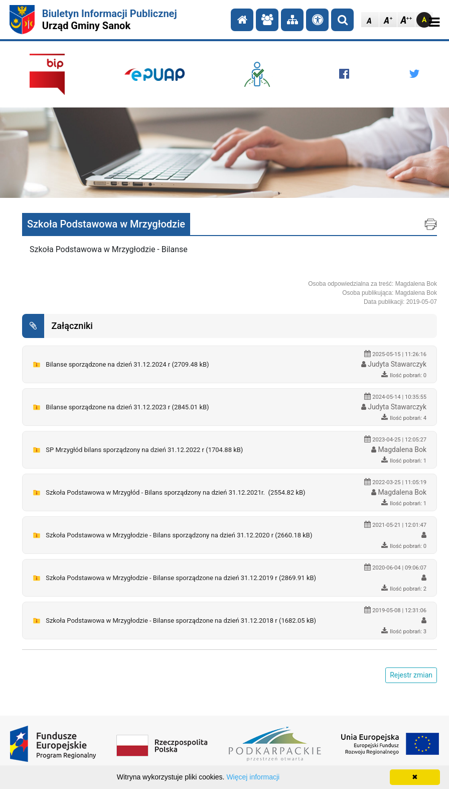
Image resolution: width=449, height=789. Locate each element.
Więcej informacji (252, 777)
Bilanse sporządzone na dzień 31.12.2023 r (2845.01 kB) (127, 407)
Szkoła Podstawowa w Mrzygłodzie (106, 224)
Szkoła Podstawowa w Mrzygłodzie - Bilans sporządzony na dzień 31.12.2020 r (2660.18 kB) (179, 535)
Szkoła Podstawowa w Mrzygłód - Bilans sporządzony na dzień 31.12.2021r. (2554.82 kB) (175, 492)
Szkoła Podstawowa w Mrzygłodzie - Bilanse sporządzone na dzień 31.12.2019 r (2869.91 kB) (181, 578)
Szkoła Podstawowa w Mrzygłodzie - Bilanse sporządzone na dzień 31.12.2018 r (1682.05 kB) (181, 620)
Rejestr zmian (411, 675)
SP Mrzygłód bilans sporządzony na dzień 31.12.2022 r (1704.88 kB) (144, 450)
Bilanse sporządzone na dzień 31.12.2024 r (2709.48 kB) (127, 364)
